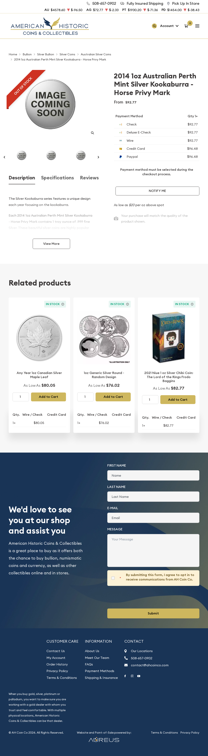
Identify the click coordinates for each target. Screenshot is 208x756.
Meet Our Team (97, 658)
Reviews (89, 178)
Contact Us (55, 651)
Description (22, 178)
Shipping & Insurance (101, 678)
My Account (55, 658)
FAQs (89, 664)
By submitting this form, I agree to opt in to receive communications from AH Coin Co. (160, 577)
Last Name (116, 487)
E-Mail (112, 508)
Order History (57, 664)
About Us (92, 651)
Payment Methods (99, 671)
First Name (116, 465)
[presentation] (138, 597)
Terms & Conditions (61, 678)
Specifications (57, 178)
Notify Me (157, 191)
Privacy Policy (57, 671)
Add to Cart (48, 397)
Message (114, 529)
